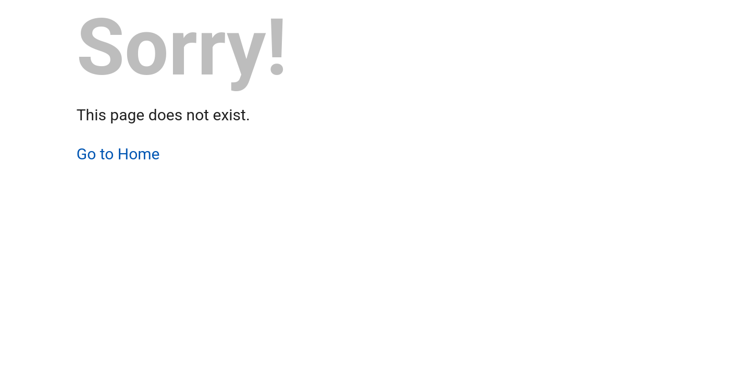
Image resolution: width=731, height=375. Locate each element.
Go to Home (118, 154)
